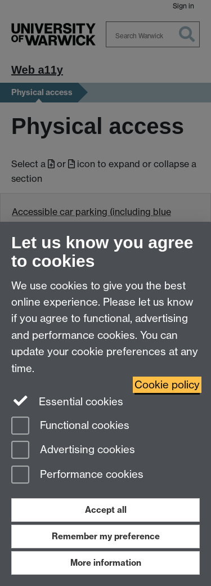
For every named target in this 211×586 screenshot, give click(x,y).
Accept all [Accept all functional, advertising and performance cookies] (106, 509)
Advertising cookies (73, 450)
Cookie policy (167, 384)
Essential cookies (67, 400)
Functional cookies (70, 426)
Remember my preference (106, 536)
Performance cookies (77, 475)
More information (105, 562)
